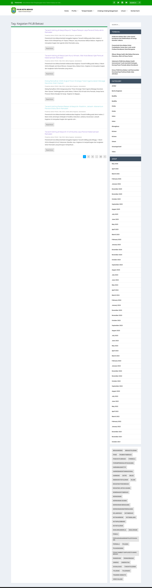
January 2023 (116, 362)
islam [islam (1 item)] (133, 476)
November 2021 (117, 433)
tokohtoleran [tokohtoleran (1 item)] (130, 563)
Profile (74, 10)
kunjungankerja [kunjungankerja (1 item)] (119, 526)
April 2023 (115, 347)
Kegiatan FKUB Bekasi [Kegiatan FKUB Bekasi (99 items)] (121, 480)
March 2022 (115, 412)
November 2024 (117, 251)
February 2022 (116, 417)
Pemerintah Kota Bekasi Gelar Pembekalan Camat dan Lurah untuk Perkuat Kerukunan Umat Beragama (123, 43)
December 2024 (117, 246)
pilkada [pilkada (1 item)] (125, 540)
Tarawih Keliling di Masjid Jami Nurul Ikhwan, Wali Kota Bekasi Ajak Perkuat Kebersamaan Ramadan (74, 52)
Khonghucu (115, 122)
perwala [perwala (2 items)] (116, 540)
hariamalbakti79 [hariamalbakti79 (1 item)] (119, 463)
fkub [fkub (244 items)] (115, 451)
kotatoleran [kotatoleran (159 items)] (118, 522)
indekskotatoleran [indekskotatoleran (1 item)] (120, 476)
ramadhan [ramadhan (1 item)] (117, 554)
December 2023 (117, 306)
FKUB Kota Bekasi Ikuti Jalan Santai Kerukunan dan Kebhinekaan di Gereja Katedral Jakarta (124, 34)
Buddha (114, 92)
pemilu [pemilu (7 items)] (115, 530)
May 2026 (115, 160)
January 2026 (116, 180)
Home (66, 10)
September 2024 (117, 261)
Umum (123, 10)
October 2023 (116, 316)
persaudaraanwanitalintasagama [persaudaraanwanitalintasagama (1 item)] (125, 535)
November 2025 (117, 190)
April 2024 (115, 286)
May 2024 (115, 281)
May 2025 (115, 220)
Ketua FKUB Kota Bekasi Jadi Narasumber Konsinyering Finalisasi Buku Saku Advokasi (125, 68)
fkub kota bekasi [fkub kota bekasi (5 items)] (119, 455)
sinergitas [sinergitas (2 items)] (125, 558)
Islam (113, 112)
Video (114, 148)
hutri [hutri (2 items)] (124, 472)
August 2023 (116, 326)
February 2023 (116, 357)
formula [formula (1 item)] (132, 455)
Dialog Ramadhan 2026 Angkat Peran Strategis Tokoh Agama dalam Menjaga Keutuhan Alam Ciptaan (75, 78)
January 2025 (116, 240)
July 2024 (115, 271)
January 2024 (116, 301)
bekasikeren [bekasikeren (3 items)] (117, 446)
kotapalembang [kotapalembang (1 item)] (119, 517)
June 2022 (115, 397)
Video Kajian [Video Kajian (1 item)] (117, 575)
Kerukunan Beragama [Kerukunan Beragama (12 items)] (121, 501)
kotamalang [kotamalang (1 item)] (131, 513)
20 (101, 153)
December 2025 (117, 185)
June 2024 (115, 276)
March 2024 (115, 291)
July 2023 (115, 331)
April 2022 (115, 407)
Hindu (114, 102)
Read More (49, 44)
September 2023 (117, 321)
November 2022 (117, 372)
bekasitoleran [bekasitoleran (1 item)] (131, 446)
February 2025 (116, 235)
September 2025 (117, 200)
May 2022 (115, 402)
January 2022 (116, 422)
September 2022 (117, 382)
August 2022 (116, 387)
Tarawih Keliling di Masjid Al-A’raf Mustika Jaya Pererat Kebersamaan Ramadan (72, 129)
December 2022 (117, 367)
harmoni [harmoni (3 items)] (116, 472)
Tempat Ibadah (87, 10)
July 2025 (115, 210)
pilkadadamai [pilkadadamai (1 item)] (118, 544)
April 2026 (115, 165)
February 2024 (116, 296)
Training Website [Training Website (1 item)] (119, 571)
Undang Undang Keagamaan (107, 10)
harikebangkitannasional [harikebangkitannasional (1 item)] (123, 467)
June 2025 (115, 215)
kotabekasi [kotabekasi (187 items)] (129, 509)
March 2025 (115, 230)
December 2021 (117, 427)
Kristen (114, 127)
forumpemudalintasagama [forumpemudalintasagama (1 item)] (123, 459)
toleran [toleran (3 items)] (116, 567)
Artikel (67, 82)
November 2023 (117, 311)
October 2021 (116, 438)
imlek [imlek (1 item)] (131, 472)
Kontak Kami (135, 10)
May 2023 (115, 342)
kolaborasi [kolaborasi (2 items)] (117, 509)
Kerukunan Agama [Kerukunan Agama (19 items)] (120, 497)
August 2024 (116, 266)
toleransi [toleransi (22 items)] (126, 567)
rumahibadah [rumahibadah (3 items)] (129, 554)
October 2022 (116, 377)
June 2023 (115, 336)
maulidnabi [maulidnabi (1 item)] (133, 526)
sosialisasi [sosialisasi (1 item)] (117, 563)
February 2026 (116, 175)
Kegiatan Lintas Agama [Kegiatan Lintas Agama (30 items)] (121, 484)
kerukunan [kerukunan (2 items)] (117, 492)
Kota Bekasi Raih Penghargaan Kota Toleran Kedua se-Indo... (42, 3)
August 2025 (116, 205)
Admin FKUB (54, 31)
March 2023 (115, 352)
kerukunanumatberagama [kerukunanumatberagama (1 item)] (123, 505)
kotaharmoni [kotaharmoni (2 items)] (118, 513)
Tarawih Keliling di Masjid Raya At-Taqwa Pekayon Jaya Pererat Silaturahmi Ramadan (74, 27)
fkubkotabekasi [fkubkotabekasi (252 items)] (125, 451)
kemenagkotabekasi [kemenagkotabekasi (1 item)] (120, 488)
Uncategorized (116, 142)
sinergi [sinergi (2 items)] (116, 558)
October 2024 (116, 256)
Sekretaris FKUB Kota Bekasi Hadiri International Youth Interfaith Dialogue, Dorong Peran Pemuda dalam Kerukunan (125, 59)
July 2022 (115, 392)
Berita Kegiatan (70, 31)
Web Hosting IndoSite (31, 585)
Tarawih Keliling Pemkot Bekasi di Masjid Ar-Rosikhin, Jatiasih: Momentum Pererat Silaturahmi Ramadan (74, 103)
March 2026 (115, 170)
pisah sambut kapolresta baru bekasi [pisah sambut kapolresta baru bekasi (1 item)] (125, 549)
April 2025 (115, 225)
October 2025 (116, 195)
